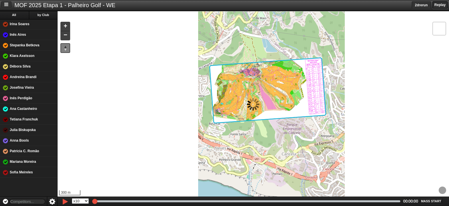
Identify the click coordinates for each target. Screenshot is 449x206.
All (14, 15)
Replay (440, 5)
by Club (43, 15)
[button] (65, 26)
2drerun (421, 5)
